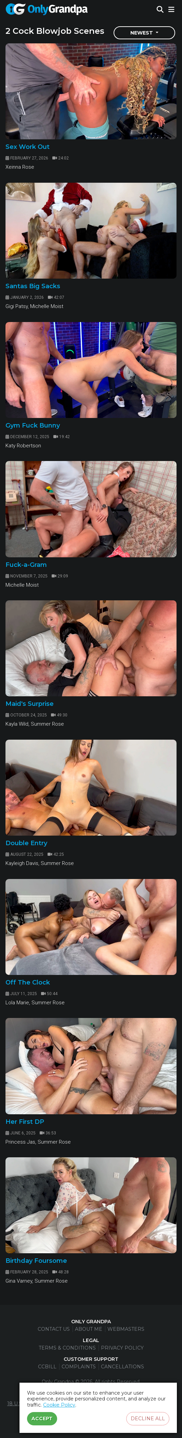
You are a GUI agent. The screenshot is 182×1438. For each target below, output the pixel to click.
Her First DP (24, 1122)
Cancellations (122, 1367)
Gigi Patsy (16, 306)
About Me (88, 1329)
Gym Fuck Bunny (32, 425)
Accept (42, 1418)
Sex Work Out (27, 147)
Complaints (79, 1367)
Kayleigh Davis (21, 863)
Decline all (148, 1418)
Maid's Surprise (29, 704)
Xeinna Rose (19, 167)
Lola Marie (17, 1003)
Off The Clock (27, 982)
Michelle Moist (46, 306)
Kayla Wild (16, 724)
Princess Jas (20, 1142)
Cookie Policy (59, 1405)
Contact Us (54, 1329)
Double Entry (26, 843)
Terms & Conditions (67, 1348)
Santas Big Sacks (32, 286)
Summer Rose (47, 724)
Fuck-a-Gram (26, 565)
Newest (142, 33)
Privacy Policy (122, 1348)
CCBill (47, 1367)
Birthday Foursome (36, 1261)
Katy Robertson (23, 446)
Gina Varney (18, 1281)
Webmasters (125, 1329)
